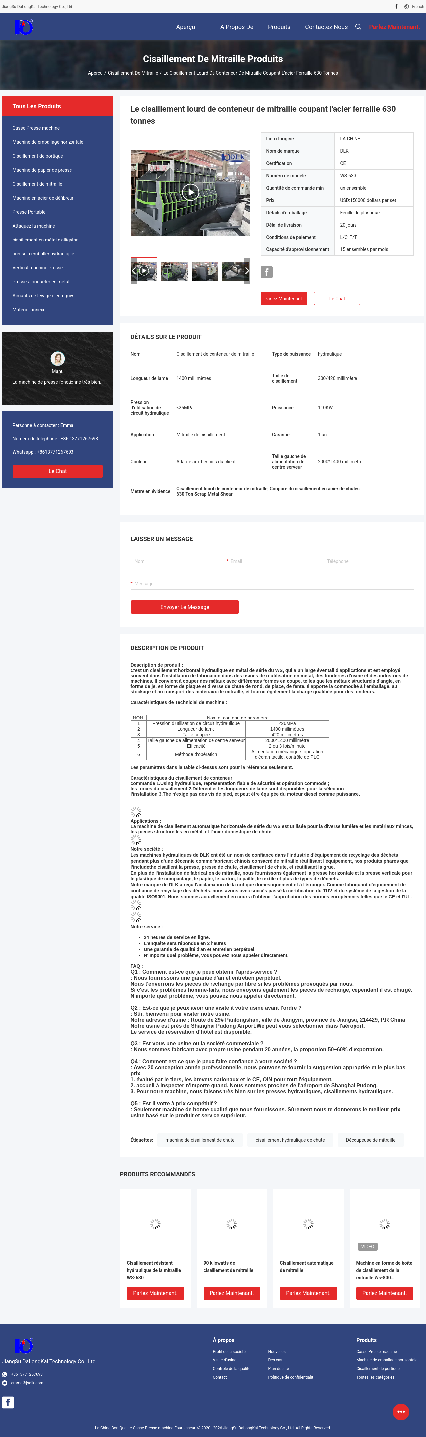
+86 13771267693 (79, 438)
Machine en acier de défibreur (43, 198)
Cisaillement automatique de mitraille (307, 1266)
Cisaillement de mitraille (133, 73)
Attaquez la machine (34, 226)
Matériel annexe (29, 309)
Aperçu (95, 73)
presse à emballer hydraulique (43, 253)
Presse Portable (29, 212)
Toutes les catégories (375, 1377)
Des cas (275, 1360)
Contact (220, 1377)
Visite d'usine (225, 1360)
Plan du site (278, 1368)
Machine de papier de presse (42, 170)
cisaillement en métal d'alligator (45, 239)
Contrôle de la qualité (232, 1368)
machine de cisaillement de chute (200, 1140)
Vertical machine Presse (38, 267)
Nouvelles (277, 1351)
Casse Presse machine (36, 128)
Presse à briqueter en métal (41, 281)
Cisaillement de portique (38, 156)
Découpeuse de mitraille (371, 1140)
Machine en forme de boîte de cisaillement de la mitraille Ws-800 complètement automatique (384, 1270)
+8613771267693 (55, 452)
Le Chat (58, 471)
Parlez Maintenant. (283, 298)
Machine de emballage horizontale (48, 142)
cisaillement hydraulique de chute (290, 1140)
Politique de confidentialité (290, 1377)
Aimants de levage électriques (44, 295)
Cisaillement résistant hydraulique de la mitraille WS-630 (154, 1270)
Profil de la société (229, 1351)
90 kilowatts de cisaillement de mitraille (229, 1266)
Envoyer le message (185, 607)
